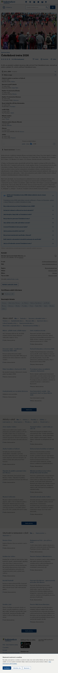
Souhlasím (7, 668)
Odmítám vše (17, 668)
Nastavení (27, 668)
